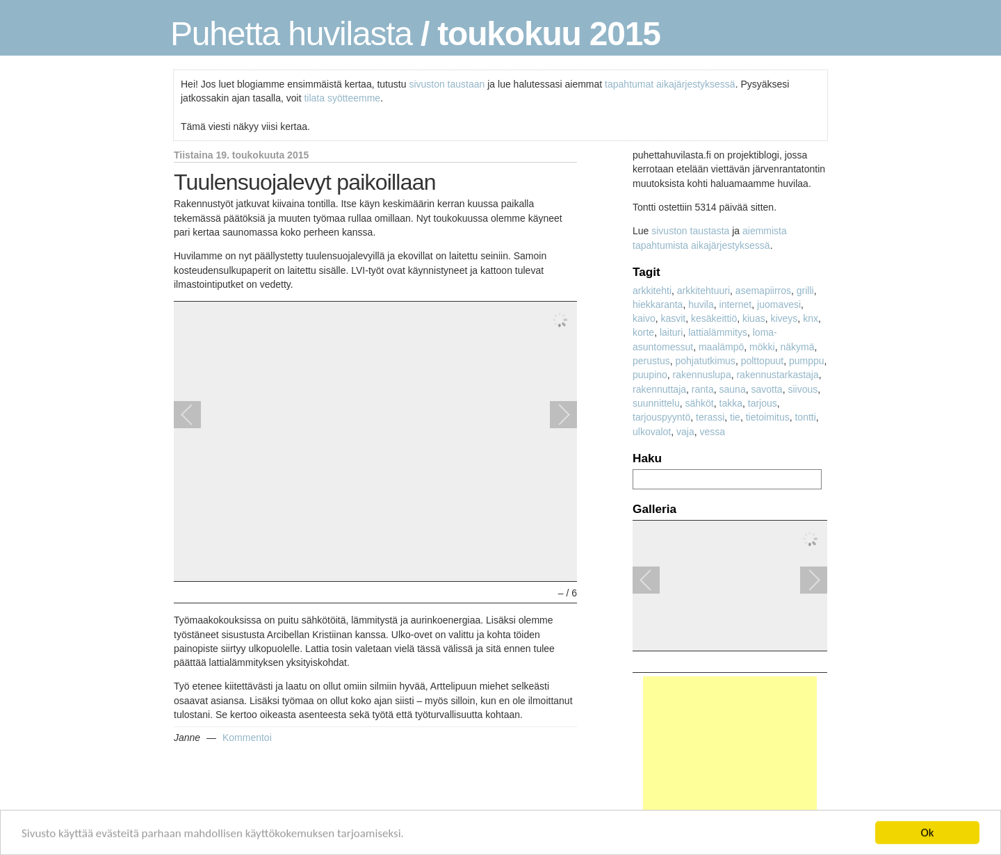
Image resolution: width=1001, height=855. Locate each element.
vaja (685, 431)
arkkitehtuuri (703, 290)
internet (735, 304)
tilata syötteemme (342, 98)
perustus (651, 360)
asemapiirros (763, 290)
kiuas (753, 318)
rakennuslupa (702, 374)
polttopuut (762, 360)
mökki (762, 346)
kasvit (672, 318)
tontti (805, 417)
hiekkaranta (658, 304)
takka (730, 403)
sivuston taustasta (690, 230)
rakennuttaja (659, 389)
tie (735, 417)
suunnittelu (656, 403)
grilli (805, 290)
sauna (732, 389)
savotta (766, 389)
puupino (650, 374)
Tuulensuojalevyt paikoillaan (305, 182)
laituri (671, 332)
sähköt (699, 403)
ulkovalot (652, 431)
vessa (713, 431)
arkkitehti (652, 290)
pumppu (806, 360)
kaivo (644, 318)
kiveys (783, 318)
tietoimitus (768, 417)
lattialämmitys (717, 332)
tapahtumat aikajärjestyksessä (670, 84)
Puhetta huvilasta (291, 33)
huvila (701, 304)
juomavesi (779, 304)
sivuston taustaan (447, 84)
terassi (710, 417)
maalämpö (721, 346)
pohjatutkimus (705, 360)
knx (810, 318)
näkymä (797, 346)
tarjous (762, 403)
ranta (703, 389)
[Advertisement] (730, 763)
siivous (802, 389)
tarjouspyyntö (661, 417)
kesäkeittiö (714, 318)
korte (643, 332)
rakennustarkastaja (777, 374)
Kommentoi (247, 737)
